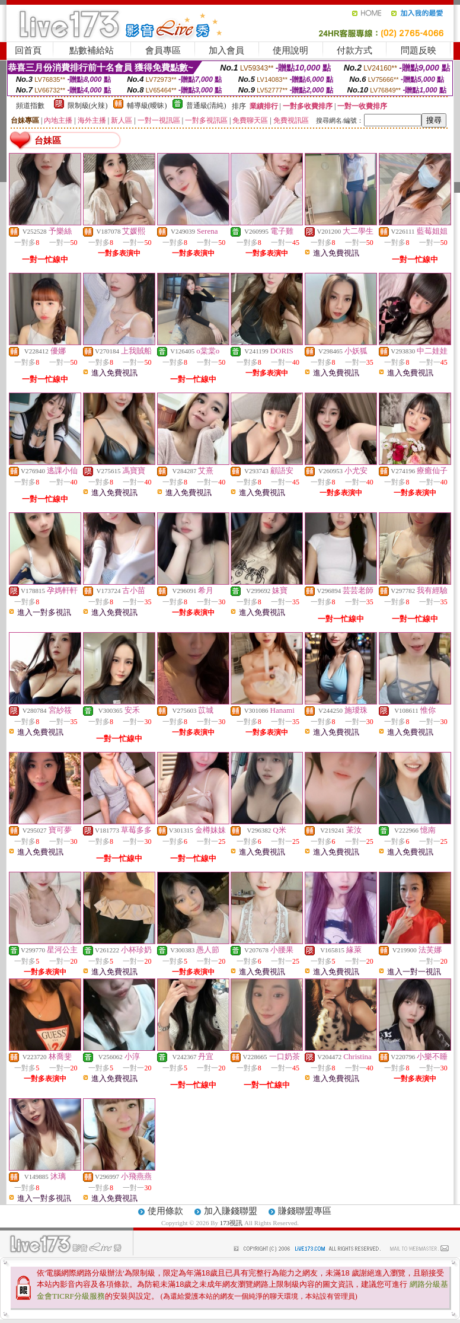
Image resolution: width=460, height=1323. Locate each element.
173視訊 (231, 1222)
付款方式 (354, 50)
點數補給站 (91, 50)
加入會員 (226, 50)
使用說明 (290, 50)
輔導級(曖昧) (147, 105)
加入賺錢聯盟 (230, 1211)
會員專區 (163, 50)
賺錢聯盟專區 (304, 1211)
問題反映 (418, 50)
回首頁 (28, 50)
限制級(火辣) (88, 105)
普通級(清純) (206, 105)
